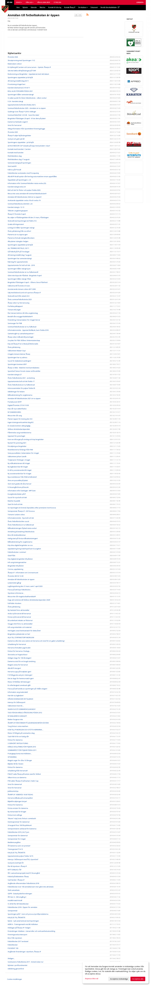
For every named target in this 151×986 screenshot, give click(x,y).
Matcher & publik (14, 501)
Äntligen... (11, 958)
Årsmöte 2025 (13, 132)
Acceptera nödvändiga (119, 979)
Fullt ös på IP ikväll (14, 170)
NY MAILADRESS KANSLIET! (17, 716)
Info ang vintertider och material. (20, 627)
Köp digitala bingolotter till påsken (20, 559)
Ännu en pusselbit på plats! (18, 480)
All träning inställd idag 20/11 (18, 81)
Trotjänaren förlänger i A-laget (19, 460)
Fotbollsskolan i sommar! (17, 552)
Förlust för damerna (15, 740)
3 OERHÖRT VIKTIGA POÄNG (18, 743)
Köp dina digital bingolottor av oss (20, 545)
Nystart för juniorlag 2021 (17, 443)
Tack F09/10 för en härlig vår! (18, 736)
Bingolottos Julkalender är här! (19, 634)
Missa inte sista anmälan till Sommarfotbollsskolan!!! (27, 193)
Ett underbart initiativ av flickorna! (20, 620)
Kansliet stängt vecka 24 (17, 187)
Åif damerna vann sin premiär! (19, 846)
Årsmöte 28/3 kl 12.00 (15, 576)
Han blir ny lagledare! (15, 695)
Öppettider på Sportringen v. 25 (19, 180)
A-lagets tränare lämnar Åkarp (19, 354)
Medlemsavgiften (14, 842)
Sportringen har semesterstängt (20, 258)
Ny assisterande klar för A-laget (19, 473)
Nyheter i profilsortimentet (17, 965)
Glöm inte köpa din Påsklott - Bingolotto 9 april (25, 275)
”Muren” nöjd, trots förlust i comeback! (22, 818)
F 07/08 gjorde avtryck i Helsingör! (20, 675)
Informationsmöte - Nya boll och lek (21, 518)
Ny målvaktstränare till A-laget (19, 463)
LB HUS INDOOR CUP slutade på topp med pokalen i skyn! (29, 146)
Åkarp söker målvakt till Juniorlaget (20, 337)
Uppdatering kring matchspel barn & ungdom (24, 549)
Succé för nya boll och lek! (17, 497)
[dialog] (116, 973)
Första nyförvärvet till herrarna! (19, 617)
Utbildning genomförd (16, 969)
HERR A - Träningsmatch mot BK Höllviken (23, 924)
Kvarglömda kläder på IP (17, 494)
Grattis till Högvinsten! (16, 224)
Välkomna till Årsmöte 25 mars (19, 286)
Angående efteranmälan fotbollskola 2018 (23, 883)
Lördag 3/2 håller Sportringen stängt (21, 228)
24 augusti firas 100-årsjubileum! (20, 825)
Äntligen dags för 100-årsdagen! (19, 658)
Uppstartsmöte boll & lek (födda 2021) (21, 105)
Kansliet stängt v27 (15, 374)
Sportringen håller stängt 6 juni (19, 269)
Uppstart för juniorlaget (16, 436)
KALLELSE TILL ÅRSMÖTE (16, 852)
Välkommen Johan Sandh (17, 456)
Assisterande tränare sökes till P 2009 (22, 289)
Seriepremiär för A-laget (17, 839)
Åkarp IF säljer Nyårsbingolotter (19, 135)
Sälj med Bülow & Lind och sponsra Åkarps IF (24, 292)
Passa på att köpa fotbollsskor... (20, 590)
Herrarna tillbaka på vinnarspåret (20, 798)
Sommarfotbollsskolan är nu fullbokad (22, 327)
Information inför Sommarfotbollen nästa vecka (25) (27, 183)
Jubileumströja (13, 791)
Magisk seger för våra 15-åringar (20, 760)
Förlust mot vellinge (15, 815)
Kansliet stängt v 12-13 (16, 207)
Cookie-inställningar (14, 979)
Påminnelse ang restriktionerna (19, 432)
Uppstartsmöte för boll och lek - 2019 (21, 265)
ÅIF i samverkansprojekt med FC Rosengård (24, 873)
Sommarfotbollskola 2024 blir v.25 (20, 204)
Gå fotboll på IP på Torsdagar (18, 251)
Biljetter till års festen (15, 764)
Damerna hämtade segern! (18, 122)
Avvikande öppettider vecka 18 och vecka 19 (24, 200)
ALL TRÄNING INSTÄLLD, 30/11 (18, 248)
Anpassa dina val (91, 978)
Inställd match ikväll (15, 900)
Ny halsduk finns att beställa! (18, 610)
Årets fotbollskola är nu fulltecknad (21, 525)
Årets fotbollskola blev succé (18, 521)
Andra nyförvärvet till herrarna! (19, 613)
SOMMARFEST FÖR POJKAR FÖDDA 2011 (22, 750)
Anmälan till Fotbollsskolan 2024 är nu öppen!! (24, 197)
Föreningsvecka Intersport (17, 934)
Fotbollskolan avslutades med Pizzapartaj (23, 173)
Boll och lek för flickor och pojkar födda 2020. (24, 190)
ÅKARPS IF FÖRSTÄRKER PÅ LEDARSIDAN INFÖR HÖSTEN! (28, 723)
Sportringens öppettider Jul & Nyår (20, 77)
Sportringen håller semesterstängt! (21, 94)
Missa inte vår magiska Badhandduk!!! (22, 596)
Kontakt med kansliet (15, 152)
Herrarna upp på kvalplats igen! (19, 672)
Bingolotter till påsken (16, 566)
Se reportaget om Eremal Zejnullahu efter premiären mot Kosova (32, 508)
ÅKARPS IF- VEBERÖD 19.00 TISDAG (20, 794)
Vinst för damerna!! (15, 784)
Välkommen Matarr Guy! (17, 351)
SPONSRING (12, 757)
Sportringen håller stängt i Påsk (19, 279)
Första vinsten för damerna (18, 808)
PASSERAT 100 (13, 948)
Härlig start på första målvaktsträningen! (23, 538)
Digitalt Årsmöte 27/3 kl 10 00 (18, 405)
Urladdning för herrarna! (17, 644)
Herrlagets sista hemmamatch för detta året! (24, 631)
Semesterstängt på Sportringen (19, 163)
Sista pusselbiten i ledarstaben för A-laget (23, 453)
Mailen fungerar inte (15, 719)
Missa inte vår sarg (15, 415)
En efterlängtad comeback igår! (19, 685)
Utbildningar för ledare (16, 391)
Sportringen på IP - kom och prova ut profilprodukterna (28, 914)
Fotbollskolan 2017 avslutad (18, 941)
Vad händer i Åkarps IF (16, 880)
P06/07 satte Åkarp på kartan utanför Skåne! (24, 774)
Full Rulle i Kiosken (14, 603)
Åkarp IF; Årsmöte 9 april (17, 214)
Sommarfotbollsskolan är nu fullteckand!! (23, 272)
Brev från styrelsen (15, 938)
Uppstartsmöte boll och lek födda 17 (21, 381)
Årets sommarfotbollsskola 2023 (20, 299)
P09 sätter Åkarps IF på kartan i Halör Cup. (23, 781)
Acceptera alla (137, 979)
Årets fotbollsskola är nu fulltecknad (21, 385)
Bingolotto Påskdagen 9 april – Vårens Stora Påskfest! (28, 282)
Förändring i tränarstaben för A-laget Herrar (24, 320)
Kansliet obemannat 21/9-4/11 (19, 88)
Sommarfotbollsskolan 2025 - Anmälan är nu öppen (27, 108)
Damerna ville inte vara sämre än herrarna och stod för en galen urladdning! (36, 641)
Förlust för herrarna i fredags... (19, 651)
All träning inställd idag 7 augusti (19, 255)
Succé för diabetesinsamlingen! (19, 361)
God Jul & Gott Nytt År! (16, 863)
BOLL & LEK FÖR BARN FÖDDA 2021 (20, 91)
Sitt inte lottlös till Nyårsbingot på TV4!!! (22, 71)
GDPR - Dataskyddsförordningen (20, 893)
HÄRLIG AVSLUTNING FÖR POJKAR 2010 (22, 747)
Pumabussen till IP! (15, 402)
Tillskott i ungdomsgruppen (18, 211)
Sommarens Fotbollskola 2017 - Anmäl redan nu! (25, 962)
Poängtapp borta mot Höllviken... (20, 753)
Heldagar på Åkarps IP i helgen (19, 928)
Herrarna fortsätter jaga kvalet (19, 648)
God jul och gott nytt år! (16, 139)
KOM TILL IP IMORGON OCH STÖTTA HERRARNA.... (25, 730)
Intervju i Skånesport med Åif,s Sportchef (23, 859)
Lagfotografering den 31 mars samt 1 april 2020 (25, 586)
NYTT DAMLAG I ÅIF (14, 870)
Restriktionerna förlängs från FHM (20, 450)
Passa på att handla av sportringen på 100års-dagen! (27, 689)
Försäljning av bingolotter (17, 446)
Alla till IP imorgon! (14, 668)
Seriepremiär (12, 911)
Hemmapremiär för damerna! (18, 822)
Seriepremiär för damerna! (18, 835)
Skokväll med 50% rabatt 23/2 (18, 296)
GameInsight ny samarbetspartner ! (21, 333)
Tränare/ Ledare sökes (16, 514)
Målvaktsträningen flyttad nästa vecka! (22, 528)
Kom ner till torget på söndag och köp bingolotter (26, 439)
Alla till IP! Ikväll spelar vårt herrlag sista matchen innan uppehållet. (32, 176)
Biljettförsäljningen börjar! (17, 801)
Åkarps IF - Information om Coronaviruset (23, 572)
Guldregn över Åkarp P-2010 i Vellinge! (22, 111)
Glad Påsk (11, 555)
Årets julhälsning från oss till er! (19, 231)
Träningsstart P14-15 (15, 849)
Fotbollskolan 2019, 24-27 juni (18, 832)
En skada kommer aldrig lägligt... (19, 426)
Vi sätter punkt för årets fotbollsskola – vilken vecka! (27, 98)
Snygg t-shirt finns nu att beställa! (20, 624)
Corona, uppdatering (15, 569)
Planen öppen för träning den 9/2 (20, 419)
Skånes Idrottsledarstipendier (19, 429)
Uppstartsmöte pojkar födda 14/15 (20, 856)
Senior (19, 2)
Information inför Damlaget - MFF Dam (22, 491)
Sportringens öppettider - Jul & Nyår (21, 142)
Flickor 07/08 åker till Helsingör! (19, 682)
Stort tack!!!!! (12, 166)
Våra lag (29, 2)
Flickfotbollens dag (15, 156)
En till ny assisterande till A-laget (19, 470)
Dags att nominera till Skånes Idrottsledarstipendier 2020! (29, 600)
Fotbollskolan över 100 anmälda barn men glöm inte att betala (30, 887)
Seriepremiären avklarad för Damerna (22, 829)
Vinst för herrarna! (14, 125)
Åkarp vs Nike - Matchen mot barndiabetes (23, 368)
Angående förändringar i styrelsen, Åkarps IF (24, 952)
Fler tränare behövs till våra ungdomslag (23, 313)
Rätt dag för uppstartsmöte (18, 262)
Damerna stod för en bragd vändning (21, 661)
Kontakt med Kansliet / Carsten (19, 149)
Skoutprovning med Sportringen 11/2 (21, 60)
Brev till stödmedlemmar (17, 535)
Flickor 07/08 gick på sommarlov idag (21, 733)
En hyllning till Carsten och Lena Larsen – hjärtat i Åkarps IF (29, 67)
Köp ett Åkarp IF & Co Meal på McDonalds (23, 344)
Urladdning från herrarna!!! (18, 771)
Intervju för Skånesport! (16, 702)
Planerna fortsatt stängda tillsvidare (21, 238)
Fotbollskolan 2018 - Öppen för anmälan (22, 907)
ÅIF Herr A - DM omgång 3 (17, 897)
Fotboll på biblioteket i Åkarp (18, 876)
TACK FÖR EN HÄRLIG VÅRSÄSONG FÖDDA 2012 (25, 712)
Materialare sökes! (15, 64)
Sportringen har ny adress (17, 357)
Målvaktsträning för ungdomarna (20, 395)
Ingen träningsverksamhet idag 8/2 (21, 422)
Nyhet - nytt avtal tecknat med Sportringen (23, 921)
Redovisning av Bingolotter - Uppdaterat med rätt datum (28, 74)
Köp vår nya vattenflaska (17, 409)
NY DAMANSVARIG (14, 412)
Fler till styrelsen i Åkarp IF (17, 866)
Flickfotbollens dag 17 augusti (18, 159)
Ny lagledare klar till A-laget (18, 467)
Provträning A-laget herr (16, 84)
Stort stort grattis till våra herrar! (19, 484)
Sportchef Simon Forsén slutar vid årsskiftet (24, 371)
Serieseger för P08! (15, 323)
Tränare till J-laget (14, 310)
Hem (9, 2)
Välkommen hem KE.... (16, 706)
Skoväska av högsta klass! (17, 654)
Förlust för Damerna (15, 805)
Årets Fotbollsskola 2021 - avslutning (21, 378)
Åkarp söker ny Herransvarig (18, 303)
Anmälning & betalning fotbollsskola (21, 532)
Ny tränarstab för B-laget (17, 812)
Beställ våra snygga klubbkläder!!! (20, 316)
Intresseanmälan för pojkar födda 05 (21, 388)
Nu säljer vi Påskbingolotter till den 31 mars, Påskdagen (28, 217)
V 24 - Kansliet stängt (15, 101)
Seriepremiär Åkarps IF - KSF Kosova (21, 511)
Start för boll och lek (15, 504)
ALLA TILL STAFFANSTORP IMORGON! (21, 637)
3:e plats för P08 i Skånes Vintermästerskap (24, 340)
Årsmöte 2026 (13, 57)
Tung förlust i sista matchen (18, 726)
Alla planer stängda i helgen (18, 241)
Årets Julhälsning (14, 347)
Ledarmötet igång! (14, 583)
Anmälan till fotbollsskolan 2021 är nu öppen (24, 398)
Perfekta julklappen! (15, 306)
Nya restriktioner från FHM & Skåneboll (22, 477)
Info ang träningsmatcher (17, 562)
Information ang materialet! (18, 692)
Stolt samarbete (14, 890)
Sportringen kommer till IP (17, 364)
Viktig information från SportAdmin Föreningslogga (26, 129)
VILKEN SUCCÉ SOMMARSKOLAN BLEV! (21, 709)
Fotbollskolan (13, 945)
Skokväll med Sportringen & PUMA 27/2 (22, 221)
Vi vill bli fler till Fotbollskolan (18, 904)
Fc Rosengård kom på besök (18, 487)
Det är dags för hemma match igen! (21, 678)
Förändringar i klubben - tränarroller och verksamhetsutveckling (31, 931)
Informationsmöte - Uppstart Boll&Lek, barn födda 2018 (28, 330)
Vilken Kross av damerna (17, 777)
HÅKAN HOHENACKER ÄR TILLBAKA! (20, 699)
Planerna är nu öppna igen (18, 234)
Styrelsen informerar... (16, 593)
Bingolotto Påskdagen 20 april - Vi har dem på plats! (27, 118)
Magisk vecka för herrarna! (18, 665)
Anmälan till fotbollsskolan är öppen (33, 15)
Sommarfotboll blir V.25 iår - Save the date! (23, 115)
